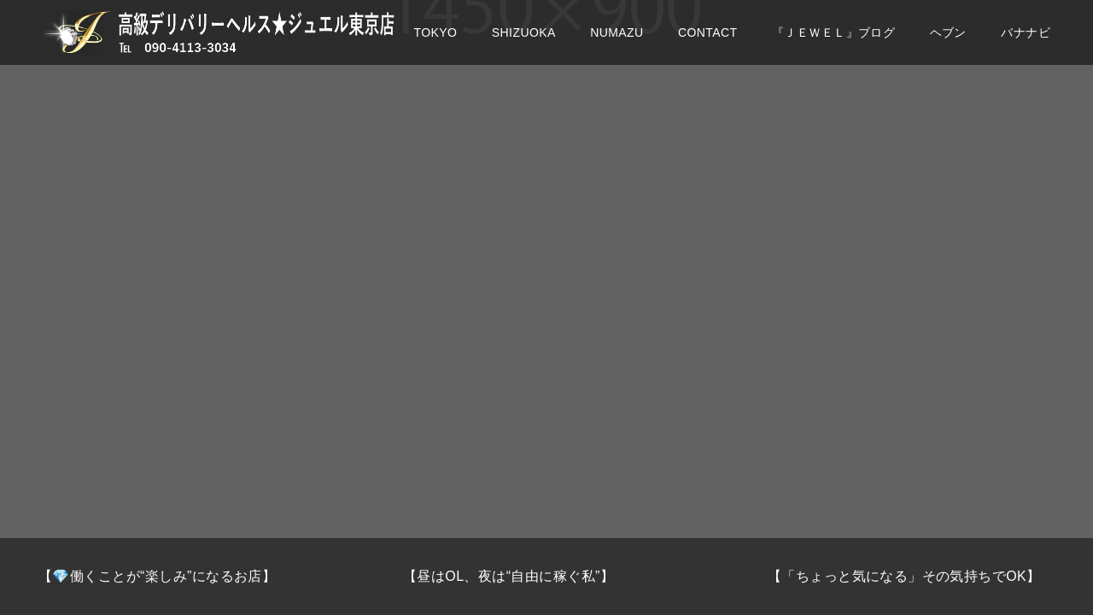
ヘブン (948, 43)
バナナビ (1025, 43)
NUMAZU (616, 43)
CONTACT (708, 43)
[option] (182, 576)
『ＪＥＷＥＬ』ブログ (833, 43)
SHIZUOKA (524, 43)
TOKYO (436, 43)
